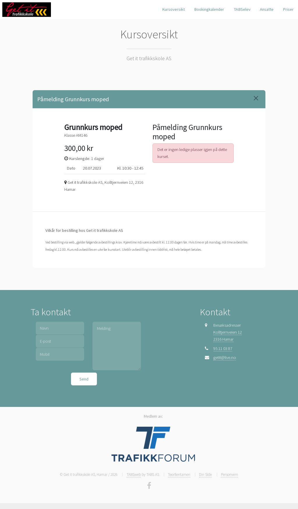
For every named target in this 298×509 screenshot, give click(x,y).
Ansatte (267, 9)
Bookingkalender (209, 9)
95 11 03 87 (222, 348)
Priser (288, 9)
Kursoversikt (173, 9)
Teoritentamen (179, 474)
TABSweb (134, 474)
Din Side (205, 474)
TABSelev (242, 9)
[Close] (255, 98)
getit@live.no (224, 357)
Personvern (229, 474)
